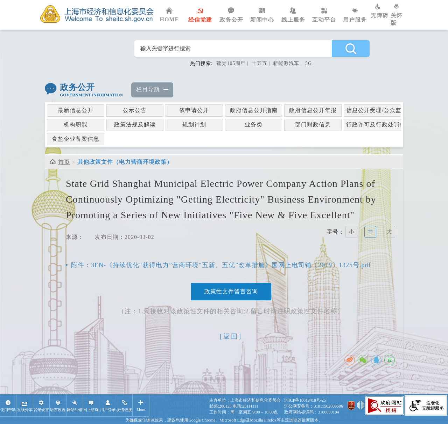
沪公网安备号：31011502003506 (313, 406)
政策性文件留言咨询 (231, 291)
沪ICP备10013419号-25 (305, 400)
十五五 (259, 63)
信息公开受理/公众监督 (373, 110)
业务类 (253, 124)
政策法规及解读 (135, 124)
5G (308, 63)
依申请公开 (194, 110)
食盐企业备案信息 (75, 139)
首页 (64, 162)
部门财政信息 (313, 124)
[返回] (231, 336)
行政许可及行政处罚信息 (373, 124)
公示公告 (135, 110)
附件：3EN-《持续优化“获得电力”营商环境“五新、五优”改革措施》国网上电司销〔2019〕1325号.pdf (221, 265)
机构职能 (76, 124)
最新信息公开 (75, 110)
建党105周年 (231, 63)
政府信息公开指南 (254, 110)
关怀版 (399, 15)
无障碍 (381, 11)
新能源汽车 (286, 63)
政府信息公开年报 (313, 110)
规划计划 (194, 124)
